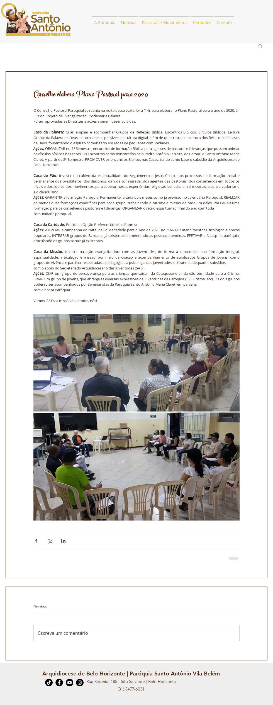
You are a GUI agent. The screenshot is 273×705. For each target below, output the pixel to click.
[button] (260, 45)
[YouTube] (69, 682)
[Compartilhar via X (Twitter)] (49, 541)
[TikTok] (49, 682)
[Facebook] (59, 682)
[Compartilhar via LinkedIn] (63, 541)
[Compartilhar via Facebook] (36, 541)
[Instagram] (80, 682)
